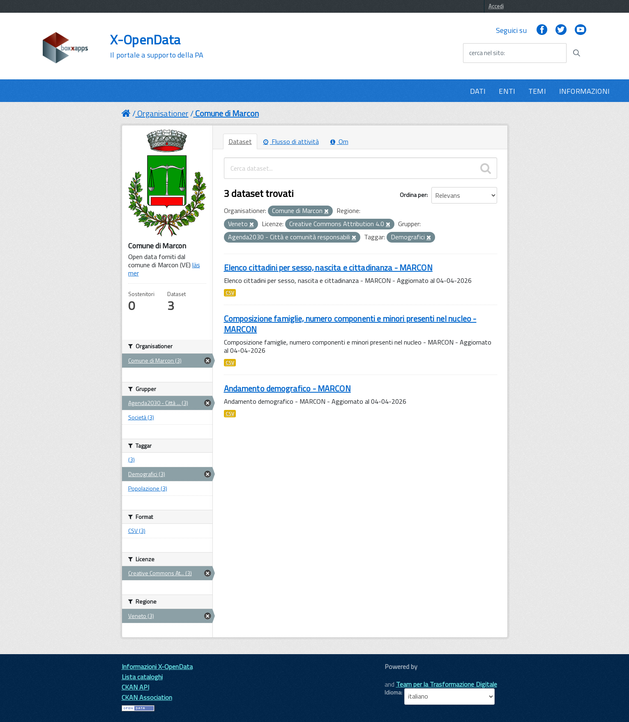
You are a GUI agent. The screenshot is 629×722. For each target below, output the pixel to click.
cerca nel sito (486, 53)
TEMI (537, 91)
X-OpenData (156, 46)
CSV (230, 292)
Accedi (496, 6)
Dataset (240, 141)
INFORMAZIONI (584, 91)
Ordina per (413, 194)
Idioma (393, 692)
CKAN (398, 675)
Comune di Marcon (227, 113)
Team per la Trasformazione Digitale (446, 684)
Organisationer (163, 113)
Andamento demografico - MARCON (287, 388)
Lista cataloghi (142, 677)
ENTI (507, 91)
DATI (478, 91)
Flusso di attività (291, 141)
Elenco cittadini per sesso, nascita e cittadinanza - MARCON (328, 267)
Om (339, 141)
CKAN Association (147, 697)
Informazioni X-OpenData (157, 666)
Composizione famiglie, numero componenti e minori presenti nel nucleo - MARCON (350, 324)
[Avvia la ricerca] (576, 53)
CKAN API (135, 687)
